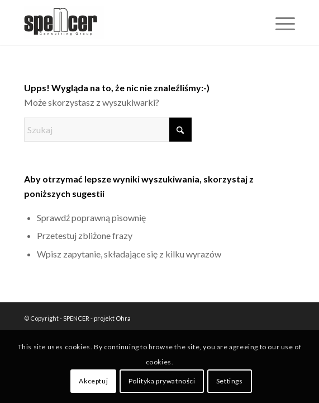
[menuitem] (279, 22)
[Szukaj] (108, 130)
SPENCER (76, 318)
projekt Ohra (112, 318)
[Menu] (279, 22)
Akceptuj (93, 381)
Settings (229, 381)
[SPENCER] (132, 22)
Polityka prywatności (162, 381)
